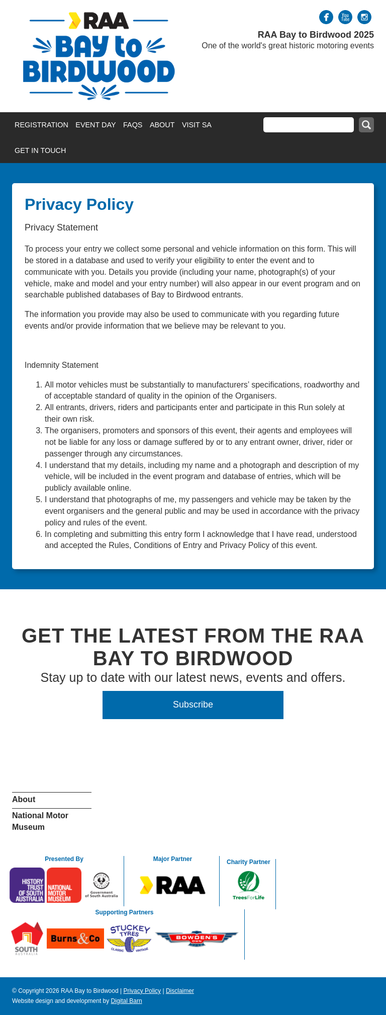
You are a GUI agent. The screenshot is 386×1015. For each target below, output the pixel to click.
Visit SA (197, 125)
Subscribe (193, 704)
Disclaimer (180, 990)
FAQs (132, 125)
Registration (41, 125)
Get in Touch (40, 150)
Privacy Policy (142, 990)
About (162, 125)
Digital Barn (126, 1000)
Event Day (95, 125)
